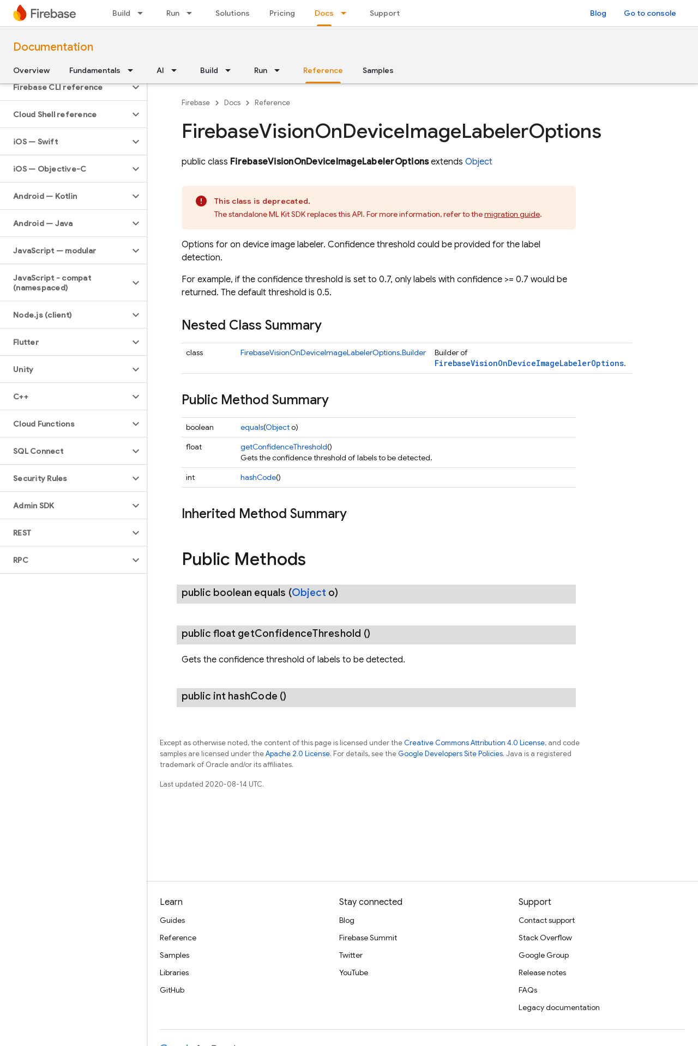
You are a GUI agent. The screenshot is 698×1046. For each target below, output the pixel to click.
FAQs (528, 990)
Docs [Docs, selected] (324, 13)
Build (121, 13)
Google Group (544, 955)
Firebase (196, 102)
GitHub (172, 990)
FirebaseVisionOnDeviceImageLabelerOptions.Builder (333, 352)
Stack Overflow (545, 937)
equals (251, 427)
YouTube (353, 972)
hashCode (258, 477)
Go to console (650, 13)
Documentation (53, 47)
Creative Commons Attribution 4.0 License (474, 742)
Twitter (351, 955)
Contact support (547, 920)
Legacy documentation (559, 1007)
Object (478, 161)
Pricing (282, 13)
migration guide (512, 214)
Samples (378, 70)
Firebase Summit (368, 937)
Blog (598, 13)
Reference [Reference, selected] (323, 70)
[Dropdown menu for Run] (192, 13)
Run (172, 13)
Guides (172, 920)
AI (160, 70)
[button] (64, 87)
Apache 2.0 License (298, 753)
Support (385, 13)
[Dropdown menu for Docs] (347, 13)
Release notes (542, 972)
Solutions (232, 13)
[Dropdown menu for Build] (143, 13)
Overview (31, 70)
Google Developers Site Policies (450, 753)
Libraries (174, 972)
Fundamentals (95, 70)
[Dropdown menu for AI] (177, 70)
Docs (232, 102)
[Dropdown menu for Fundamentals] (134, 70)
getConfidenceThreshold (283, 447)
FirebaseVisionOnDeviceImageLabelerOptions (529, 363)
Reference (272, 102)
